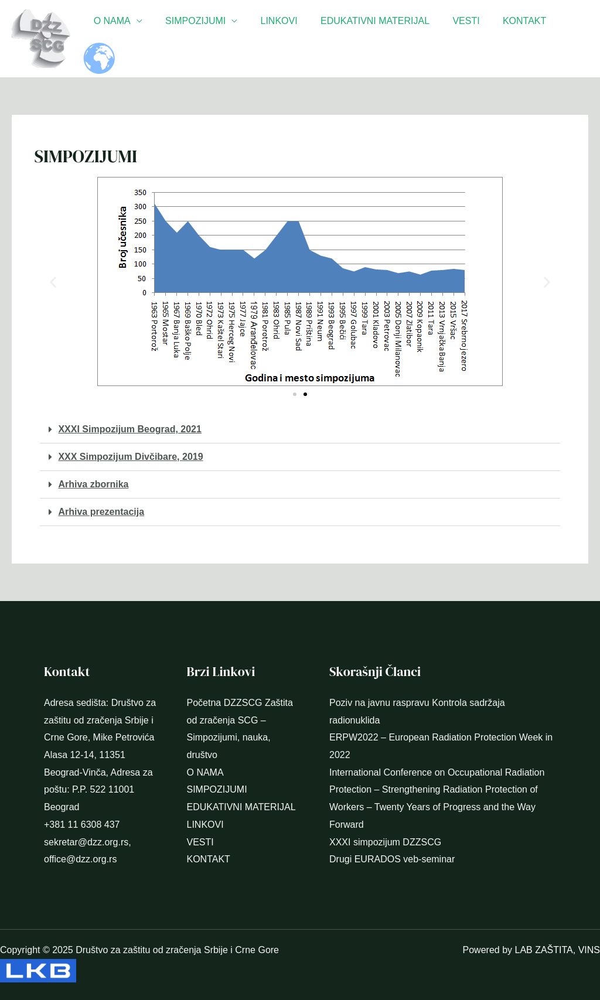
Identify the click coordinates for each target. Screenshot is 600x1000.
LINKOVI (289, 38)
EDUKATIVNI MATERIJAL (380, 38)
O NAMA (130, 38)
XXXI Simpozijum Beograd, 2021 (130, 429)
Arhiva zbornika (93, 484)
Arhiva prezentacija (101, 512)
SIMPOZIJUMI (210, 38)
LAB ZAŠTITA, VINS (557, 950)
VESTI (467, 38)
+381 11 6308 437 (82, 825)
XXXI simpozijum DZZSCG (385, 842)
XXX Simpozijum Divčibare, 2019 (130, 457)
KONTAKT (522, 38)
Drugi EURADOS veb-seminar (392, 859)
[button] (53, 281)
